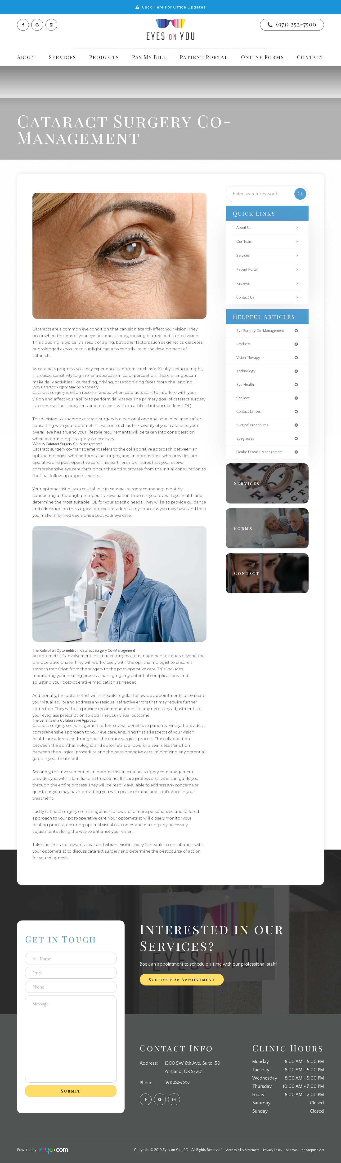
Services (243, 255)
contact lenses (250, 414)
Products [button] (104, 57)
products (244, 345)
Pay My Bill (149, 57)
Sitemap (288, 1150)
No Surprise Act (311, 1150)
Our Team (245, 241)
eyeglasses (246, 442)
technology (247, 373)
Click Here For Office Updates (174, 7)
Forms (246, 533)
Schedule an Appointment (182, 979)
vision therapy (250, 359)
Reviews (243, 283)
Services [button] (62, 57)
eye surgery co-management (263, 331)
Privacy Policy (267, 1150)
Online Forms (262, 57)
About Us (245, 228)
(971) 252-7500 (296, 24)
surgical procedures (254, 428)
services (243, 401)
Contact (310, 57)
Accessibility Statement (234, 1150)
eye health (246, 387)
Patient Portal (204, 57)
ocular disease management (262, 456)
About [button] (26, 57)
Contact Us (246, 297)
